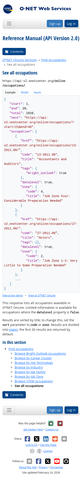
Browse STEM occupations (34, 381)
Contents (14, 51)
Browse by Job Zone (29, 376)
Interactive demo (12, 295)
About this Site (28, 467)
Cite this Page (48, 445)
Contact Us (52, 429)
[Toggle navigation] (9, 23)
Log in (71, 24)
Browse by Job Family (30, 372)
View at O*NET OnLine (42, 295)
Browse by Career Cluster (33, 358)
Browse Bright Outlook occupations (40, 353)
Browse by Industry (29, 367)
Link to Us (31, 445)
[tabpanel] (41, 197)
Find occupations (53, 60)
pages (13, 329)
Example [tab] (10, 92)
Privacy (43, 467)
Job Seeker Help (33, 429)
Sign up (54, 24)
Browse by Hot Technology (34, 363)
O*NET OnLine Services (19, 60)
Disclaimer (56, 467)
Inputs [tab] (37, 92)
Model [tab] (24, 92)
